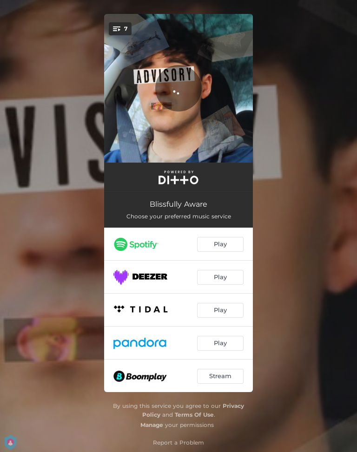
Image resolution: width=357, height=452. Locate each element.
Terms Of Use (194, 414)
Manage (151, 424)
